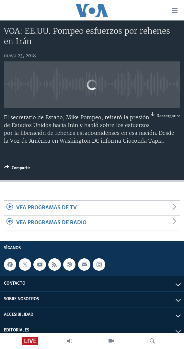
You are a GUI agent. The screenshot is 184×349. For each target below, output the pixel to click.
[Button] (17, 169)
